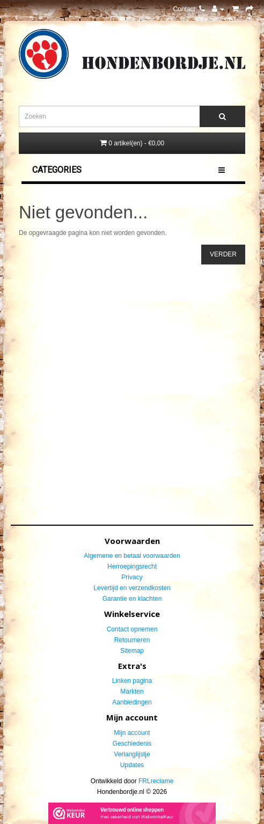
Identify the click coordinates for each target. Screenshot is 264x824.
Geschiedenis (132, 743)
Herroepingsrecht (132, 566)
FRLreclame (155, 781)
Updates (132, 765)
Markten (131, 691)
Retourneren (132, 640)
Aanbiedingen (131, 702)
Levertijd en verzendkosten (131, 588)
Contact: (189, 9)
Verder (223, 254)
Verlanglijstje (132, 754)
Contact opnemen (132, 629)
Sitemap (132, 650)
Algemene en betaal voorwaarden (132, 556)
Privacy (131, 577)
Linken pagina (132, 681)
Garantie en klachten (132, 598)
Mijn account (132, 733)
